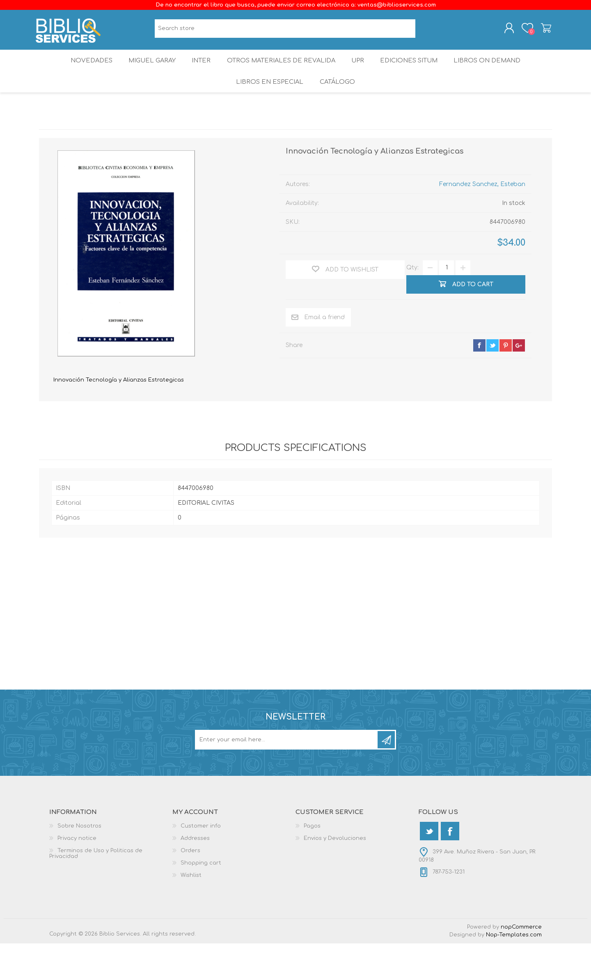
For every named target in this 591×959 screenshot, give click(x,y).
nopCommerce (521, 942)
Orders (190, 866)
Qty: (412, 283)
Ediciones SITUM (414, 67)
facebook (479, 360)
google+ (519, 360)
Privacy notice (76, 854)
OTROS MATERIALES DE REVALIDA (281, 67)
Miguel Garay (148, 67)
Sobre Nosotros (79, 841)
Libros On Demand (494, 67)
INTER (201, 67)
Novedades (85, 67)
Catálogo (338, 94)
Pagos (312, 841)
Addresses (195, 854)
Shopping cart (543, 30)
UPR (359, 67)
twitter (492, 360)
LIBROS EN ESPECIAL (268, 94)
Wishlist (191, 891)
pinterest (505, 360)
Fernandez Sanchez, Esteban (482, 199)
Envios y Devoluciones (335, 854)
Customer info (201, 841)
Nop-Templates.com (514, 950)
